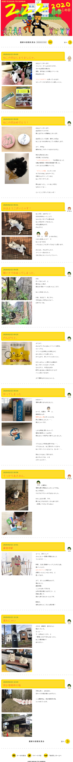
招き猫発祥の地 (12, 685)
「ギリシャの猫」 (41, 171)
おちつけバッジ (41, 570)
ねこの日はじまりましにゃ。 (19, 57)
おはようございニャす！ (17, 208)
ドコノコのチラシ (41, 79)
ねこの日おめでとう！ (16, 122)
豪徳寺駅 (8, 548)
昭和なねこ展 (40, 417)
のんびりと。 (11, 337)
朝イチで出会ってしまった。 (19, 273)
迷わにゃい (9, 620)
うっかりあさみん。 (14, 475)
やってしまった (12, 394)
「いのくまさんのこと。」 (44, 160)
